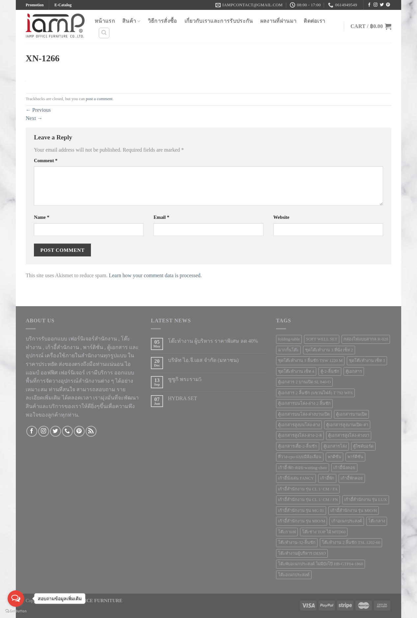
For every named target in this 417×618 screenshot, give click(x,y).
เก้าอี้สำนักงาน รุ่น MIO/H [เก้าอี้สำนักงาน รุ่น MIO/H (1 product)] (353, 510)
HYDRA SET (182, 398)
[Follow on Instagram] (375, 5)
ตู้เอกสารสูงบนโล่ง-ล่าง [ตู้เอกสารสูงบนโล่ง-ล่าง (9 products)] (299, 425)
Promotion (34, 5)
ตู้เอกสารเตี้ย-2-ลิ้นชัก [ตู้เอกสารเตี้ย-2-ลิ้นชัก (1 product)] (297, 446)
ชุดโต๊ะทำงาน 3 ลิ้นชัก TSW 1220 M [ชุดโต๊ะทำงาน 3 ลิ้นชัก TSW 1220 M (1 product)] (310, 360)
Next (34, 118)
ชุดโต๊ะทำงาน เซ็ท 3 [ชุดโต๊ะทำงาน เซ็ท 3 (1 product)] (367, 360)
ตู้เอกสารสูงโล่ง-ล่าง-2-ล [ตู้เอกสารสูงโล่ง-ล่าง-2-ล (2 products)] (300, 435)
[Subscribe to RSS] (91, 431)
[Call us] (67, 431)
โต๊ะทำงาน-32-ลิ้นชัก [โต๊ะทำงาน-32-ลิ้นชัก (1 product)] (297, 542)
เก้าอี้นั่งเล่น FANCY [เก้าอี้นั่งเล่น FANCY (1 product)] (296, 478)
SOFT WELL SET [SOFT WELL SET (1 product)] (321, 339)
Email (161, 217)
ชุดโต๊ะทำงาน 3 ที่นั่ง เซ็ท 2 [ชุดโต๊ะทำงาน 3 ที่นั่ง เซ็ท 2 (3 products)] (329, 350)
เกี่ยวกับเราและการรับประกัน (218, 21)
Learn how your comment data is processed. (155, 275)
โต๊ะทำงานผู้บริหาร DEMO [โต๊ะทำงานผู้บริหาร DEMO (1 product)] (302, 553)
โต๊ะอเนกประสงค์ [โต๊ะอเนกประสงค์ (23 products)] (294, 575)
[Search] (104, 33)
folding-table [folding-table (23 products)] (289, 339)
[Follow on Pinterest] (388, 5)
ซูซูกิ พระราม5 (185, 379)
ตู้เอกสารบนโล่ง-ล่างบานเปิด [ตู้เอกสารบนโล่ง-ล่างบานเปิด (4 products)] (304, 414)
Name (41, 217)
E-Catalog (62, 5)
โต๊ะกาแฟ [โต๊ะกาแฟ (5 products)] (287, 532)
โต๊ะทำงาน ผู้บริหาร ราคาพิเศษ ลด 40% (213, 341)
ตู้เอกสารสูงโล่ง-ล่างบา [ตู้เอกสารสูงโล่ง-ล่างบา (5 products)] (348, 435)
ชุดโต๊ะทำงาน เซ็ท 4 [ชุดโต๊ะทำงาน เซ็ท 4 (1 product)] (296, 371)
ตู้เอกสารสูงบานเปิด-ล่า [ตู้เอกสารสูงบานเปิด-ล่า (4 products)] (347, 425)
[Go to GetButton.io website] (15, 611)
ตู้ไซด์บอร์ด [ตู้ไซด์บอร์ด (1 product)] (363, 446)
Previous (38, 110)
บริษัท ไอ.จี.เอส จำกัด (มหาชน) (203, 360)
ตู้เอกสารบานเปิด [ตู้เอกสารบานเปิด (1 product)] (351, 414)
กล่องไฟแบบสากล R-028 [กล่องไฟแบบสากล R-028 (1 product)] (366, 339)
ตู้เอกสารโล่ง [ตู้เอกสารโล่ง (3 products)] (335, 446)
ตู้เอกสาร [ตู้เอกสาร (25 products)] (354, 371)
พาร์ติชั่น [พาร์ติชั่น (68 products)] (355, 457)
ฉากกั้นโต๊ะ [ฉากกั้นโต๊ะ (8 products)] (288, 350)
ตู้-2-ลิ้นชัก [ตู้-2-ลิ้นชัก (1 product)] (329, 371)
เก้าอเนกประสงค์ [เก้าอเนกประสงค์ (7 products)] (346, 521)
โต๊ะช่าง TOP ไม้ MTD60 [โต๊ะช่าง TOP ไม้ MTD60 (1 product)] (324, 532)
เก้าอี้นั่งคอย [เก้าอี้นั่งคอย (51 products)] (344, 467)
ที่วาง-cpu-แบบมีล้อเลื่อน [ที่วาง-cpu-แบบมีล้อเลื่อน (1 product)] (299, 457)
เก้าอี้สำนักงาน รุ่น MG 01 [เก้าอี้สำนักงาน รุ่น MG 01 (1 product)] (301, 510)
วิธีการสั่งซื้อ (162, 21)
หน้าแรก (105, 21)
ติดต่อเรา (314, 21)
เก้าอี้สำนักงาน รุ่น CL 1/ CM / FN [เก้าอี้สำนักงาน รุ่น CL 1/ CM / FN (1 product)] (308, 499)
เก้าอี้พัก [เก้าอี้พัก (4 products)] (327, 478)
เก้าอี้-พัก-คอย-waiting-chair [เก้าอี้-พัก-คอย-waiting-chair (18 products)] (302, 467)
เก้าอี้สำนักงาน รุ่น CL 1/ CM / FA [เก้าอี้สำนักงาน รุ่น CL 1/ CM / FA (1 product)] (308, 489)
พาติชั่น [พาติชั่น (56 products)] (334, 457)
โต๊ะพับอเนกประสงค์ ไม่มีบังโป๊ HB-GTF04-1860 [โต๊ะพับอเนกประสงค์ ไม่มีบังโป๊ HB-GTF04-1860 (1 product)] (320, 564)
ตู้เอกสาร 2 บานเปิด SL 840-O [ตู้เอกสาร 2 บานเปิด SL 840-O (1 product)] (304, 382)
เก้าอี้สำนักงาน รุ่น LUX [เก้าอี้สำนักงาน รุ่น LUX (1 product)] (365, 499)
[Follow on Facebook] (369, 5)
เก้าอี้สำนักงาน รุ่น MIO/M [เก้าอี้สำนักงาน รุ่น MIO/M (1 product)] (301, 521)
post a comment (99, 99)
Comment (46, 160)
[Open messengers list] (16, 598)
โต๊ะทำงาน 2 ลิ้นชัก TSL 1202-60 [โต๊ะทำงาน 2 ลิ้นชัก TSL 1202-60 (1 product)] (351, 542)
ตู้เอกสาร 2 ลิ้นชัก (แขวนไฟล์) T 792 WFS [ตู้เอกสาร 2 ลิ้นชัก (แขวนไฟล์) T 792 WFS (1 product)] (315, 393)
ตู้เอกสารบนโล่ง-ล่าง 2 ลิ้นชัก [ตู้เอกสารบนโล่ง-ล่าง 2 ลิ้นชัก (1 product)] (304, 403)
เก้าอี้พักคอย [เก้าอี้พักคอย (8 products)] (352, 478)
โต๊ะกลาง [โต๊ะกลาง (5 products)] (376, 521)
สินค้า (131, 21)
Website (281, 217)
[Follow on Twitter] (382, 5)
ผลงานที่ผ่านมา (278, 21)
